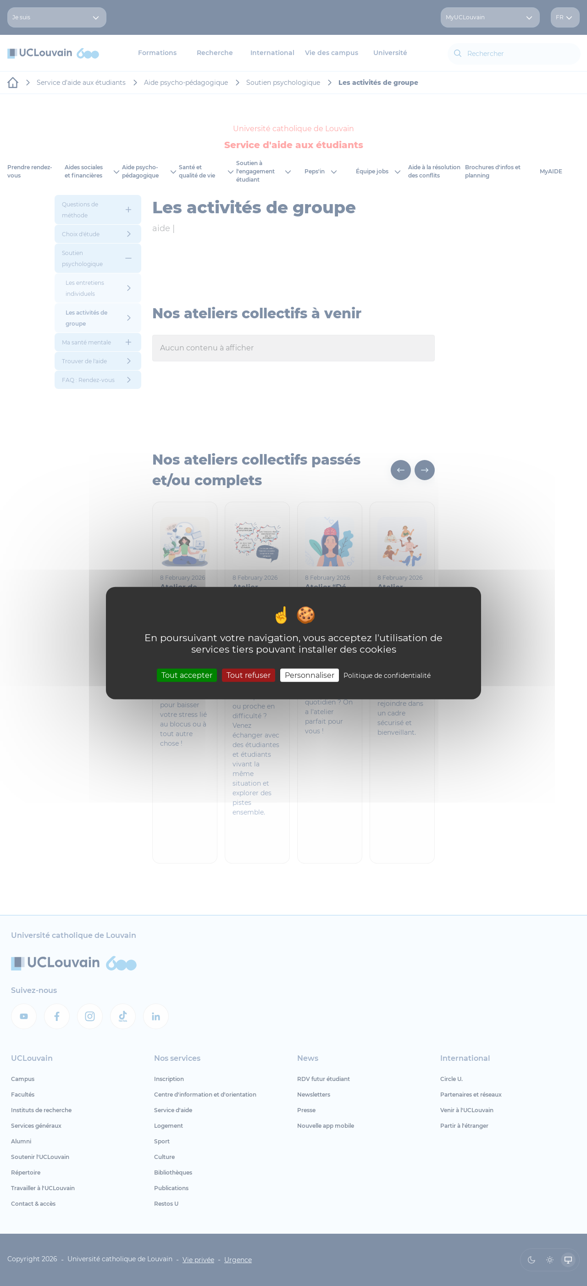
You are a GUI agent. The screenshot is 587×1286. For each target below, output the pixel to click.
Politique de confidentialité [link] (387, 675)
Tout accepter (186, 675)
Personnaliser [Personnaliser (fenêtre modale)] (309, 675)
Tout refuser (249, 675)
